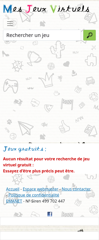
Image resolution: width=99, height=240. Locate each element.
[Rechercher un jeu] (42, 35)
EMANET (14, 201)
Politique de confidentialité (33, 195)
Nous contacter (76, 189)
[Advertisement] (49, 91)
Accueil (12, 189)
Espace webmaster (40, 189)
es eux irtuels (46, 9)
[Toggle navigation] (10, 24)
